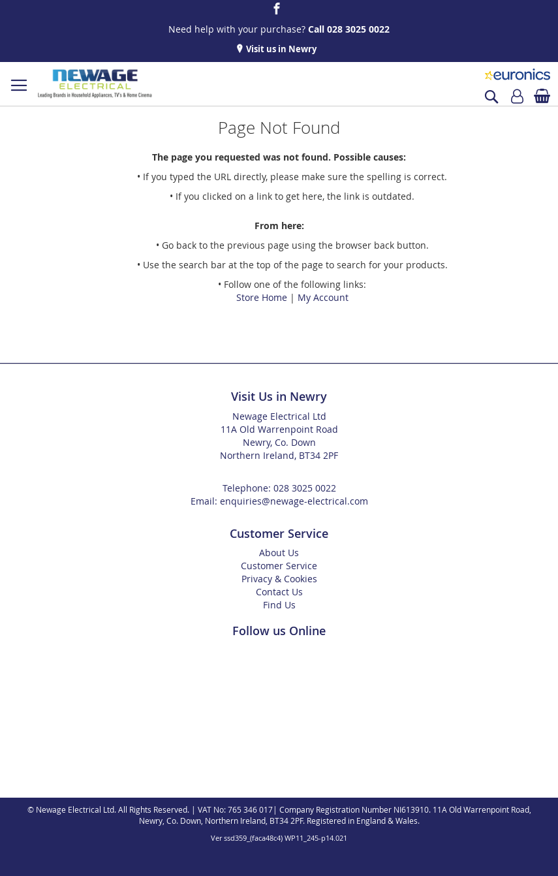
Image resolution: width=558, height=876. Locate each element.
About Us (279, 552)
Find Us (279, 605)
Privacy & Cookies (279, 578)
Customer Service (279, 565)
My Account (323, 297)
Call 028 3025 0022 (349, 29)
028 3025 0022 (304, 488)
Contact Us (279, 592)
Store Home (261, 297)
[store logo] (94, 84)
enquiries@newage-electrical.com (294, 501)
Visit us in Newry (280, 49)
